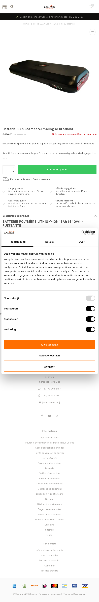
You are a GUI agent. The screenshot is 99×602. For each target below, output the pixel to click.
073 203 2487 (76, 16)
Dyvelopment (79, 594)
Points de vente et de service (49, 453)
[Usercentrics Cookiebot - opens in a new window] (80, 232)
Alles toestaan (49, 344)
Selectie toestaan (49, 355)
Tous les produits (49, 570)
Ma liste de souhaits (49, 560)
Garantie (49, 499)
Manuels (49, 468)
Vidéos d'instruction (49, 473)
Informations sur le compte (49, 550)
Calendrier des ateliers (49, 463)
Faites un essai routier (49, 514)
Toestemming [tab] (17, 241)
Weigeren (49, 366)
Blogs (49, 535)
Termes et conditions (49, 478)
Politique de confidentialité (49, 483)
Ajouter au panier (57, 169)
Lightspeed (56, 594)
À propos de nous (49, 437)
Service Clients (49, 458)
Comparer (49, 565)
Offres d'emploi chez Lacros (49, 519)
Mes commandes (49, 555)
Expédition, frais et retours (49, 493)
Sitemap (49, 529)
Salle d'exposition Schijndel (49, 447)
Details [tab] (49, 241)
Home (26, 24)
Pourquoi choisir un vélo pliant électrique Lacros (49, 442)
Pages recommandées (49, 509)
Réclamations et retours (49, 504)
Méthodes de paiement (49, 488)
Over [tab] (82, 241)
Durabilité (49, 524)
